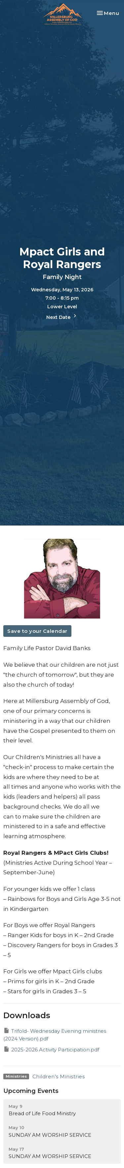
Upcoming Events (31, 1091)
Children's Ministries (58, 1076)
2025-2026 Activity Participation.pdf (51, 1049)
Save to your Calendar (37, 631)
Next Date (62, 316)
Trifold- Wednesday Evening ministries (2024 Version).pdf (54, 1034)
